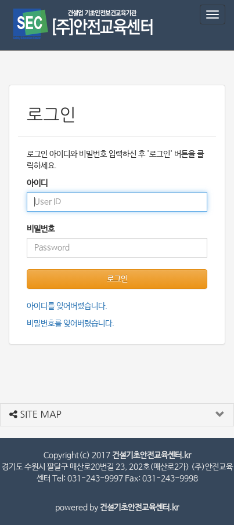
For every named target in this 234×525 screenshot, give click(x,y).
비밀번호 (41, 229)
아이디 (37, 183)
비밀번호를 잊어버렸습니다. (70, 323)
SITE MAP (35, 414)
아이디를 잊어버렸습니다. (67, 306)
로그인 (117, 279)
